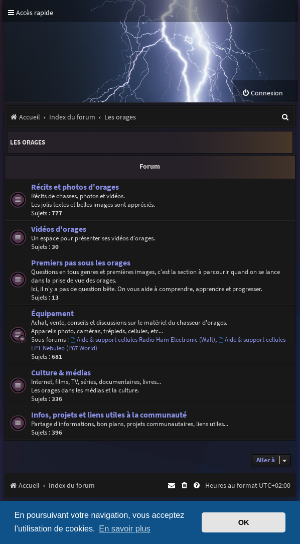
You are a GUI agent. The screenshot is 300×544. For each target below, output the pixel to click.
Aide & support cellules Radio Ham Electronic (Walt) (142, 339)
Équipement (52, 313)
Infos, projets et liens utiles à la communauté (109, 415)
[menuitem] (262, 93)
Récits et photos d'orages (75, 187)
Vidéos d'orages (58, 229)
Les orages (27, 142)
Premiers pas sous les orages (80, 262)
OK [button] (243, 522)
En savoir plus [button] (124, 528)
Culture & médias (61, 372)
